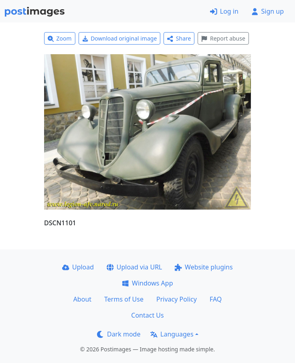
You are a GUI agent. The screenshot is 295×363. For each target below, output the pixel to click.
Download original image (119, 38)
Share (179, 38)
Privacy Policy (176, 299)
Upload (78, 267)
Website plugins (203, 267)
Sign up (267, 11)
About (82, 299)
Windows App (147, 283)
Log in (224, 11)
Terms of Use (123, 299)
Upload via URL (134, 267)
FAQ (216, 299)
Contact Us (147, 315)
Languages (171, 334)
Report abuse (223, 38)
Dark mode (118, 334)
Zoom (60, 38)
